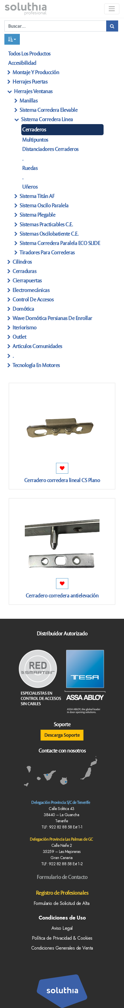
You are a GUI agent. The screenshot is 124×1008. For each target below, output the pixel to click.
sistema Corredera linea (47, 119)
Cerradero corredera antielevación (62, 595)
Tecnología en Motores (36, 365)
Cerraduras (24, 271)
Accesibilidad (22, 63)
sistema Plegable (37, 214)
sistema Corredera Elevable (48, 110)
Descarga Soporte (62, 735)
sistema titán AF (37, 196)
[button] (12, 39)
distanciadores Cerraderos (50, 149)
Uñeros (29, 186)
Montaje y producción (36, 72)
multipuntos (35, 139)
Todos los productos (29, 53)
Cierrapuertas (27, 280)
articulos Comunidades (37, 346)
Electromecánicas (31, 290)
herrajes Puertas (30, 81)
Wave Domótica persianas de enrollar (52, 318)
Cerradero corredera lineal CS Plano (62, 480)
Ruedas (29, 168)
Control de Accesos (33, 299)
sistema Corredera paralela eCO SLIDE (60, 243)
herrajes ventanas (33, 91)
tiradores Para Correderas (47, 252)
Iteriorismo (24, 327)
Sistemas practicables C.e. (46, 224)
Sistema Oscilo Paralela (44, 205)
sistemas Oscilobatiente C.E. (49, 233)
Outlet (19, 336)
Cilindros (22, 261)
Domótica (23, 308)
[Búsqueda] (112, 26)
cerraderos (34, 129)
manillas (28, 100)
